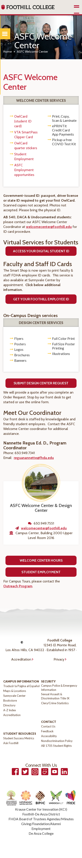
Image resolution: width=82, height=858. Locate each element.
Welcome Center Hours (41, 560)
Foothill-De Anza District (41, 814)
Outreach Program (17, 586)
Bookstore (10, 700)
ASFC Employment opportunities (24, 170)
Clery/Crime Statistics (55, 703)
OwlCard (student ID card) (22, 121)
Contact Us (48, 726)
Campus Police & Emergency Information (59, 687)
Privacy (59, 659)
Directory (9, 705)
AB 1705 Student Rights (56, 745)
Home (7, 52)
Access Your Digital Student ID (41, 251)
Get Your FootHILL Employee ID (41, 299)
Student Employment (41, 572)
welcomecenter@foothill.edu (49, 227)
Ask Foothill (10, 743)
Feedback (47, 731)
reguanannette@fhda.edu (34, 458)
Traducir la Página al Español (21, 686)
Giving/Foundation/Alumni (41, 824)
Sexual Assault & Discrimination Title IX (55, 696)
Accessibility (49, 736)
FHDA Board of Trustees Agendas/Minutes (41, 819)
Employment (41, 828)
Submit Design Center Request (41, 383)
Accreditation (21, 659)
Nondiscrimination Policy (57, 741)
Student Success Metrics (18, 738)
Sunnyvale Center (14, 695)
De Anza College (41, 833)
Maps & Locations (14, 691)
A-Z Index (9, 710)
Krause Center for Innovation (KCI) (41, 809)
